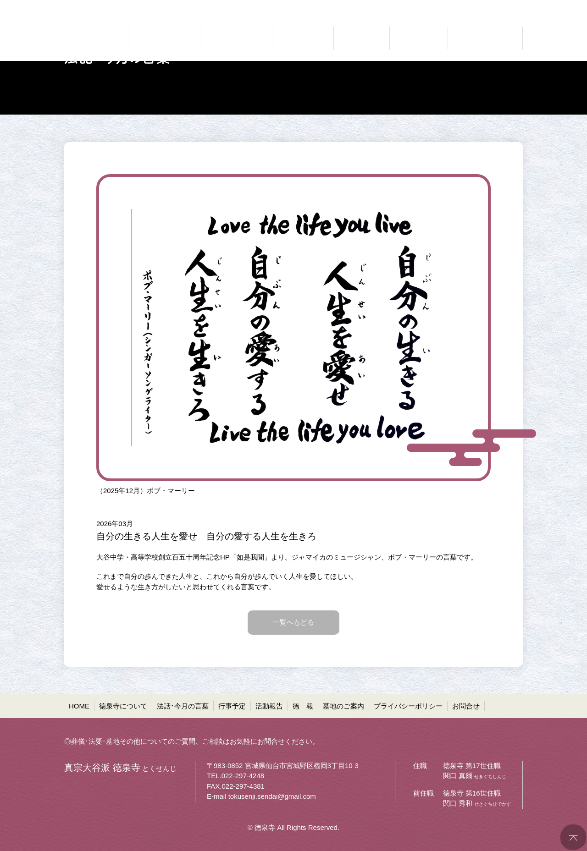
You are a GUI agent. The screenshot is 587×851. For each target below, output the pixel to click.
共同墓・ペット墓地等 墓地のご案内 (484, 38)
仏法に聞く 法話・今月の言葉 (237, 38)
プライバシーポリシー (408, 706)
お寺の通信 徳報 (419, 38)
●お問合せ (507, 7)
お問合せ (466, 706)
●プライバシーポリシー (445, 7)
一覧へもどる (293, 622)
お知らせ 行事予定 (303, 38)
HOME (79, 706)
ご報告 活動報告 (361, 38)
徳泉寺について (123, 706)
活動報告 (269, 706)
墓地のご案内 (343, 706)
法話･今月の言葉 (183, 706)
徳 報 (303, 706)
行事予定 (232, 706)
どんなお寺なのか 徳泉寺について (165, 38)
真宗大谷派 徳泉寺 (91, 38)
